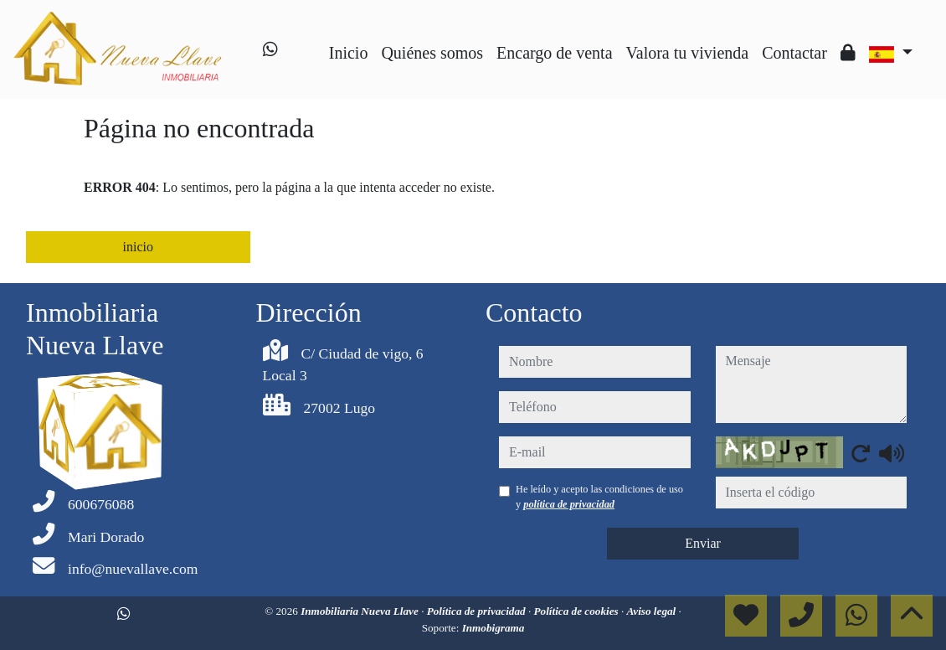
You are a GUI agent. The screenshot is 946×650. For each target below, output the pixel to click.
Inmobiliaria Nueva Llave (361, 611)
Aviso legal (653, 611)
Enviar (703, 543)
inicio (138, 247)
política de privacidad (568, 504)
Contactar (794, 53)
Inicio (348, 53)
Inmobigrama (493, 628)
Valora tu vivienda (687, 53)
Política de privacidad (477, 611)
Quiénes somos (432, 53)
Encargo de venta (554, 53)
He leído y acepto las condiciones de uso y (599, 496)
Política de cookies (577, 611)
